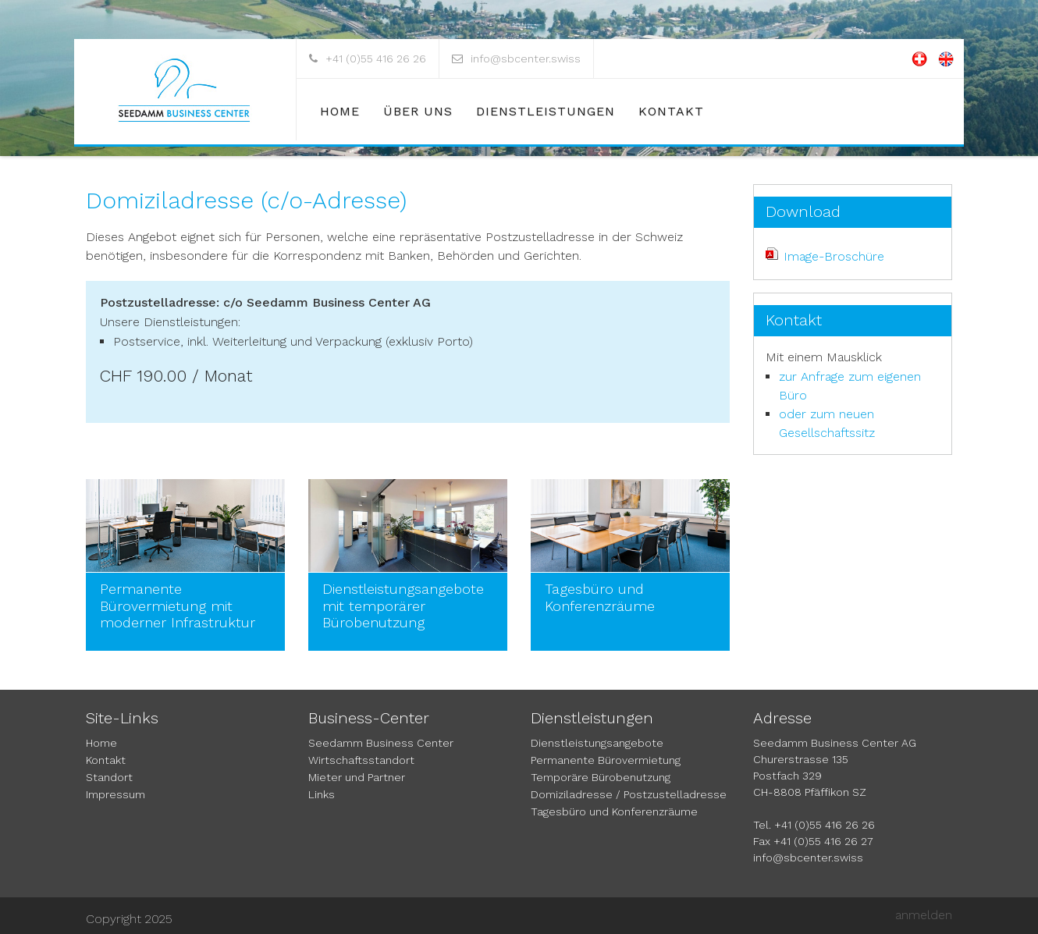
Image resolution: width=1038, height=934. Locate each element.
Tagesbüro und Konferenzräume (600, 597)
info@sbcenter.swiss (526, 58)
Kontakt (671, 111)
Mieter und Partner (356, 777)
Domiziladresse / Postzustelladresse (629, 794)
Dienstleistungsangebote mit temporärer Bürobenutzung (403, 605)
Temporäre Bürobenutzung (600, 777)
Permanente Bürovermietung (606, 760)
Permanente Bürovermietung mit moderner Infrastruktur (177, 605)
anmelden (923, 914)
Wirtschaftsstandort (361, 760)
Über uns (418, 111)
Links (321, 794)
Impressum (115, 794)
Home (340, 111)
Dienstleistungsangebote (597, 743)
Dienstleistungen (545, 111)
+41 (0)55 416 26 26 (375, 58)
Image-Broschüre (834, 256)
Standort (109, 777)
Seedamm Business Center (380, 743)
